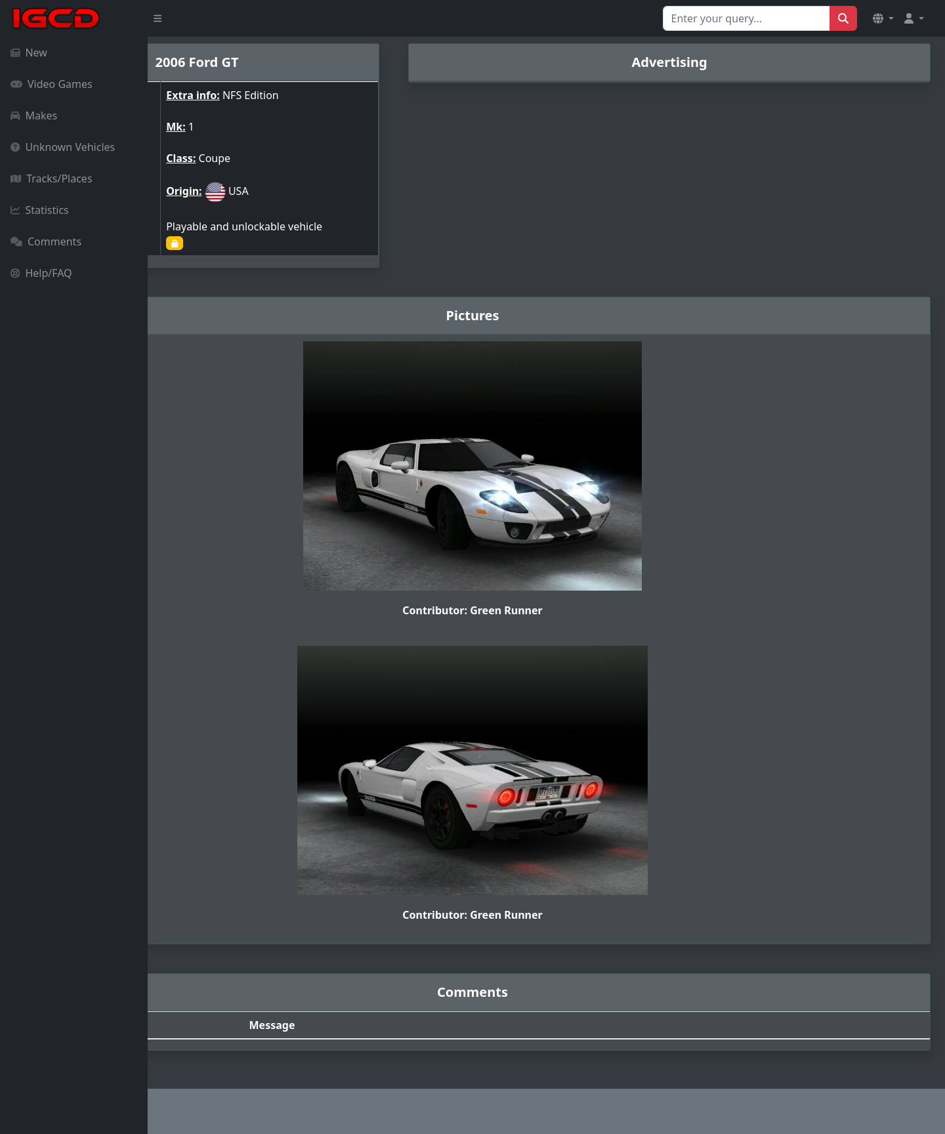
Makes (33, 115)
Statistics (39, 210)
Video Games (51, 84)
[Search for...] (746, 18)
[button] (883, 18)
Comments (45, 241)
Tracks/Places (51, 178)
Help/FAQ (41, 273)
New (28, 52)
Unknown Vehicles (62, 147)
